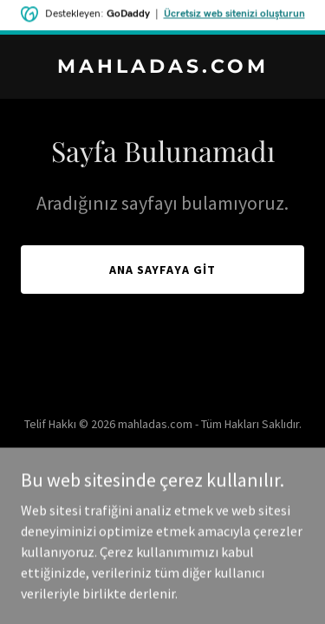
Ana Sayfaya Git (163, 269)
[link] (162, 67)
